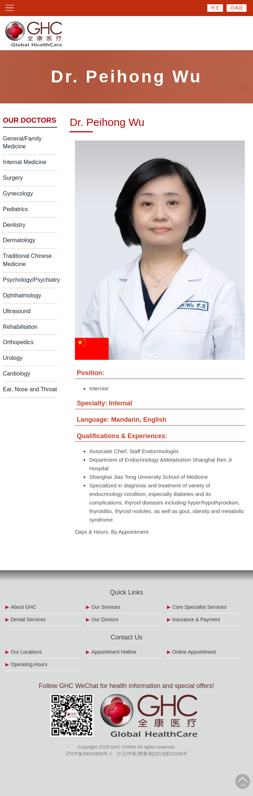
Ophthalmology (22, 295)
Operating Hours (29, 664)
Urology (12, 358)
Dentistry (14, 225)
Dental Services (28, 619)
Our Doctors (104, 619)
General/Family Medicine (22, 143)
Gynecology (18, 193)
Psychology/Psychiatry (30, 280)
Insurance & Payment (196, 619)
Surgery (13, 178)
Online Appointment (194, 652)
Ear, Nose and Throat (30, 389)
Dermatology (19, 240)
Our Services (105, 607)
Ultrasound (16, 311)
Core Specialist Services (199, 607)
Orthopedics (18, 342)
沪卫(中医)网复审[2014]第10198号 (152, 753)
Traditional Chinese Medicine (27, 260)
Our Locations (26, 652)
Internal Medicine (24, 162)
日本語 (236, 7)
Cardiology (16, 374)
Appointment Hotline (113, 652)
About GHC (23, 607)
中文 (215, 7)
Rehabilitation (20, 327)
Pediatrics (15, 209)
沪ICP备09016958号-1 (89, 753)
